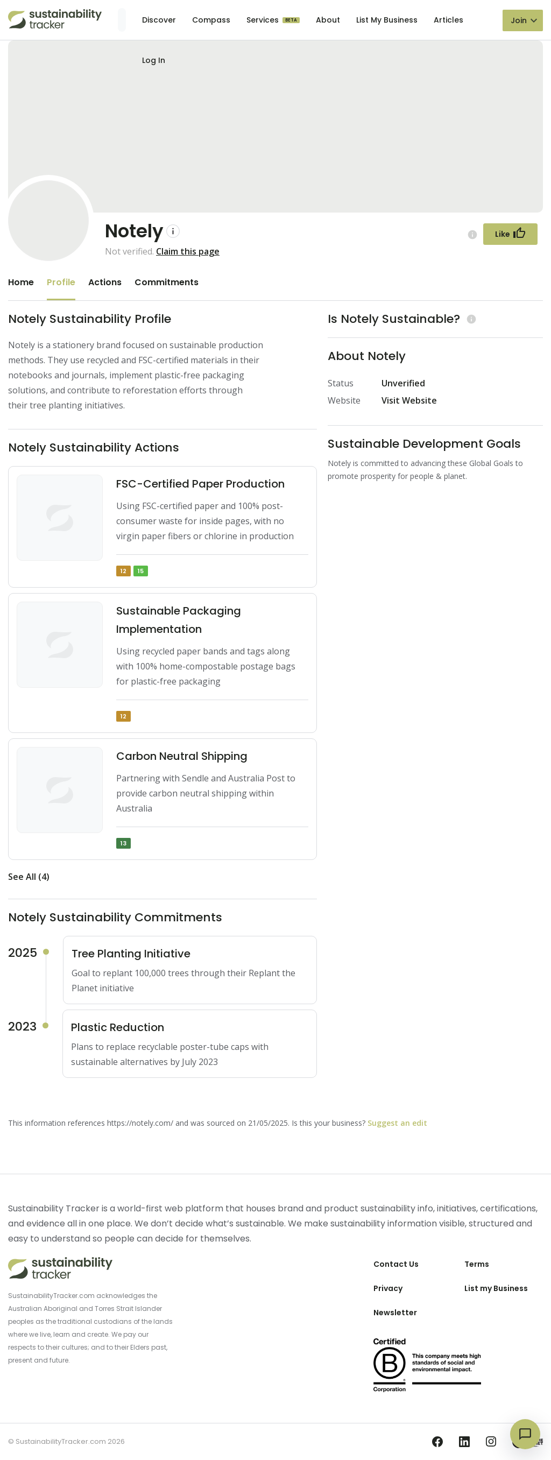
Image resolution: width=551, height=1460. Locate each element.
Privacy (387, 1288)
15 (141, 571)
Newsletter (395, 1312)
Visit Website (409, 400)
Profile (61, 282)
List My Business (387, 20)
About (328, 20)
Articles (448, 20)
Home (21, 282)
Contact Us (396, 1264)
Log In (153, 60)
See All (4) (29, 877)
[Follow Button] (510, 234)
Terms (476, 1264)
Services (263, 20)
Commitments (167, 282)
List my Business (496, 1288)
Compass (211, 20)
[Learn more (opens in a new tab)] (470, 319)
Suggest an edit (397, 1123)
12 (123, 571)
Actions (105, 282)
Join (519, 20)
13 (123, 843)
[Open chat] (525, 1434)
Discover (159, 20)
